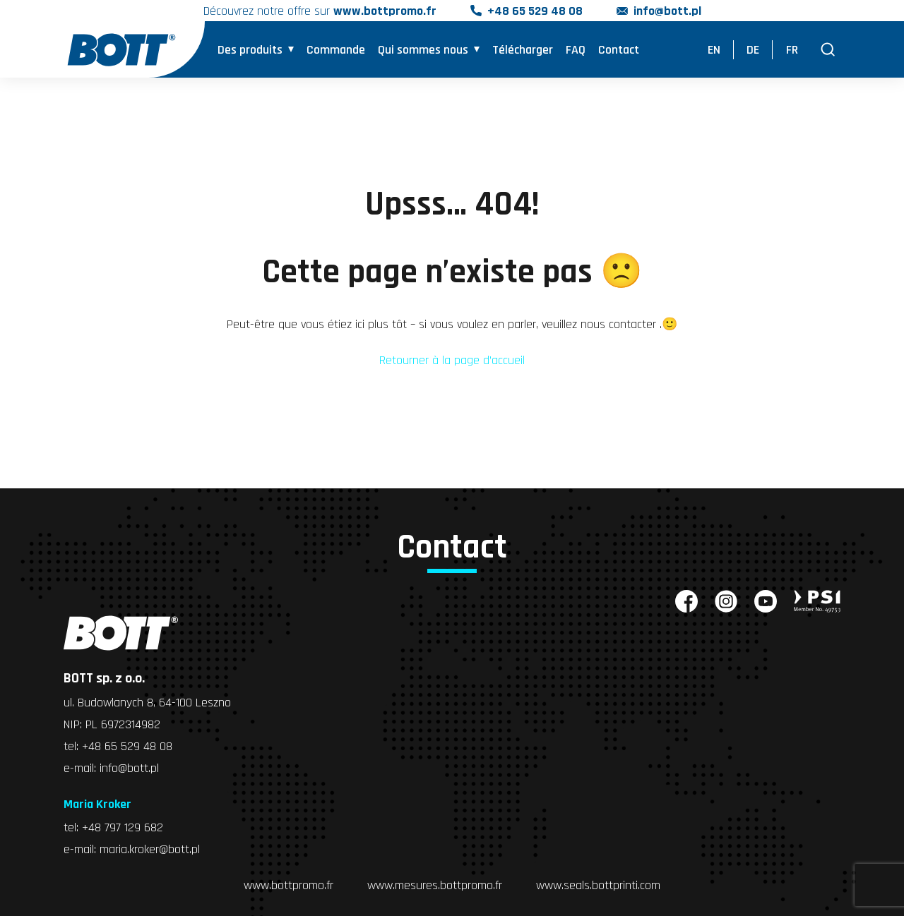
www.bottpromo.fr (288, 885)
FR (792, 50)
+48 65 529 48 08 (535, 11)
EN (714, 50)
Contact (618, 50)
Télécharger (522, 50)
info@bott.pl (667, 11)
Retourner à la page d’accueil (452, 360)
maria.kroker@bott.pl (150, 849)
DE (753, 50)
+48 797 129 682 (122, 827)
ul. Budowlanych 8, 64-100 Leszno (147, 702)
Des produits (250, 50)
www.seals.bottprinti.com (598, 885)
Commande (336, 50)
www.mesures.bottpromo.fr (434, 885)
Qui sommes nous (423, 50)
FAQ (575, 50)
